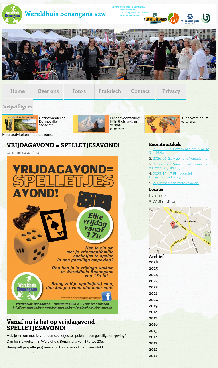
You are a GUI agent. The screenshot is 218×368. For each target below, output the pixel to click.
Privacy (171, 90)
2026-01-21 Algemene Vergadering (180, 158)
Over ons (48, 90)
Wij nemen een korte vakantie (176, 183)
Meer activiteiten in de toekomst (27, 134)
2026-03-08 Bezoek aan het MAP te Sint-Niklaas (179, 151)
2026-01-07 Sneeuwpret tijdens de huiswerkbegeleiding (178, 166)
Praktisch (109, 90)
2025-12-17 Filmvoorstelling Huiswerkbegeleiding (173, 175)
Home (17, 90)
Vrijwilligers (17, 106)
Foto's (79, 90)
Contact (140, 90)
